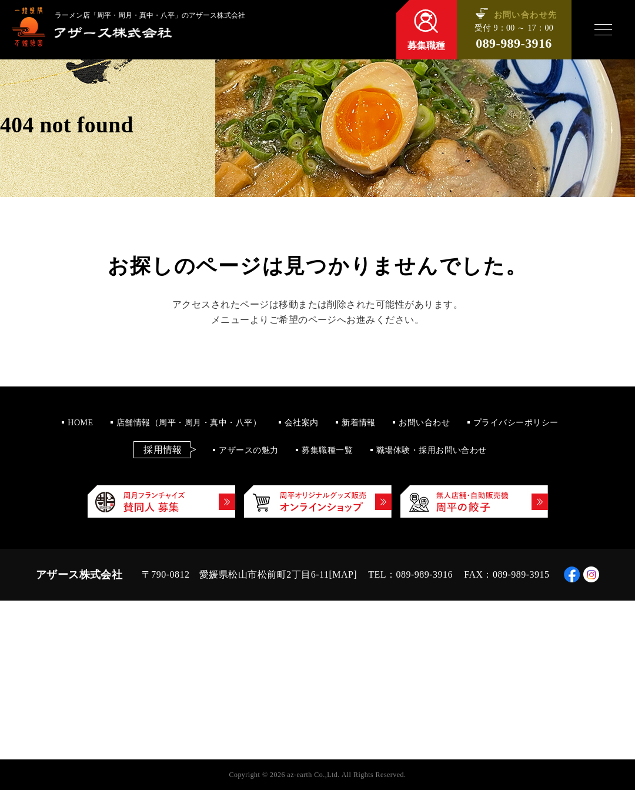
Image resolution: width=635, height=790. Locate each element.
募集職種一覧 (327, 450)
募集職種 (426, 46)
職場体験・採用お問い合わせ (431, 450)
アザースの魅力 (248, 450)
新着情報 (359, 422)
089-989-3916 (514, 43)
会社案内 (302, 422)
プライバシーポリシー (516, 422)
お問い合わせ (424, 422)
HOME (80, 422)
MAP (342, 574)
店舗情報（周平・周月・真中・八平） (188, 422)
